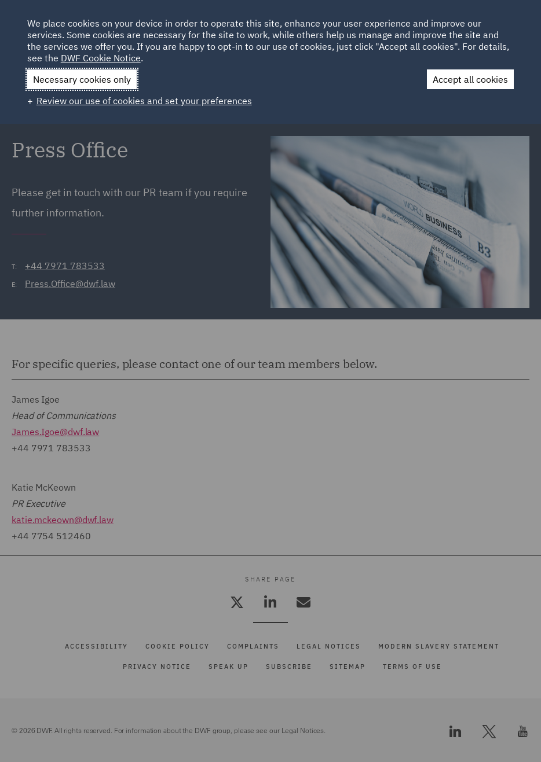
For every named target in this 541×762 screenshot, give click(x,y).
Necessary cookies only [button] (82, 79)
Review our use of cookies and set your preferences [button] (144, 100)
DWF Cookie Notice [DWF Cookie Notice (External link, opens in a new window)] (101, 58)
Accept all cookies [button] (470, 79)
